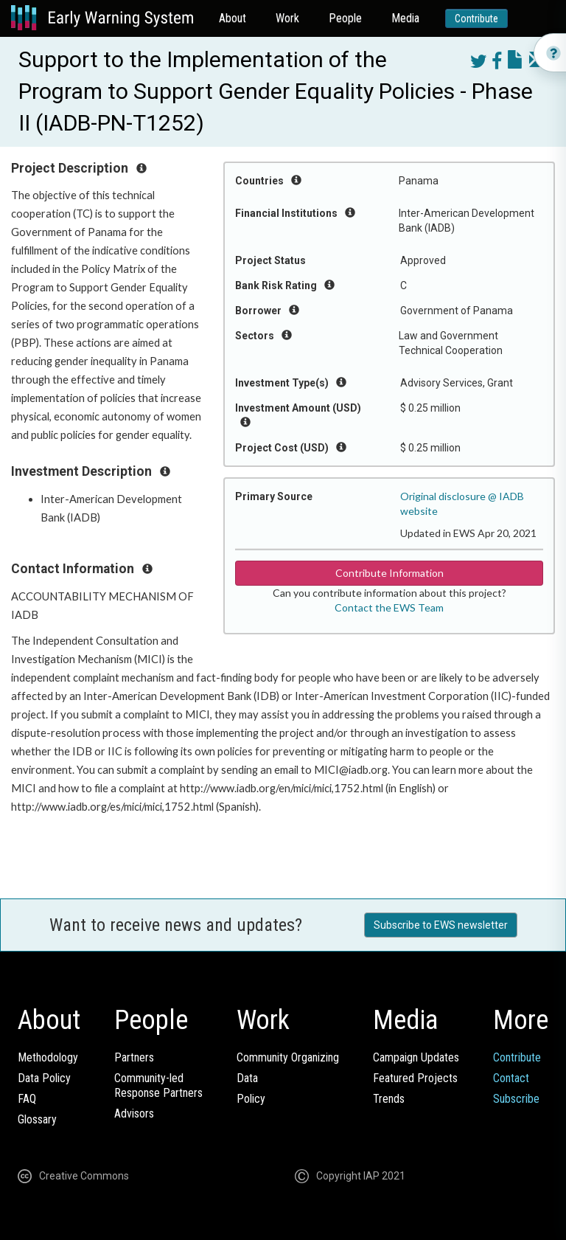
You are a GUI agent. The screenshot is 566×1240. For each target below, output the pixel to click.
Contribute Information (389, 573)
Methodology (48, 1057)
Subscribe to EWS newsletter (441, 925)
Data (247, 1078)
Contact (511, 1078)
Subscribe (516, 1099)
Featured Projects (415, 1078)
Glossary (37, 1119)
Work (287, 18)
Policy (251, 1099)
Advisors (134, 1113)
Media (405, 18)
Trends (389, 1099)
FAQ (27, 1099)
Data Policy (44, 1078)
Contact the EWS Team (389, 607)
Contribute (476, 18)
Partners (134, 1057)
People (345, 18)
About (232, 18)
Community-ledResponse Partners (158, 1085)
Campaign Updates (416, 1057)
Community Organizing (288, 1057)
